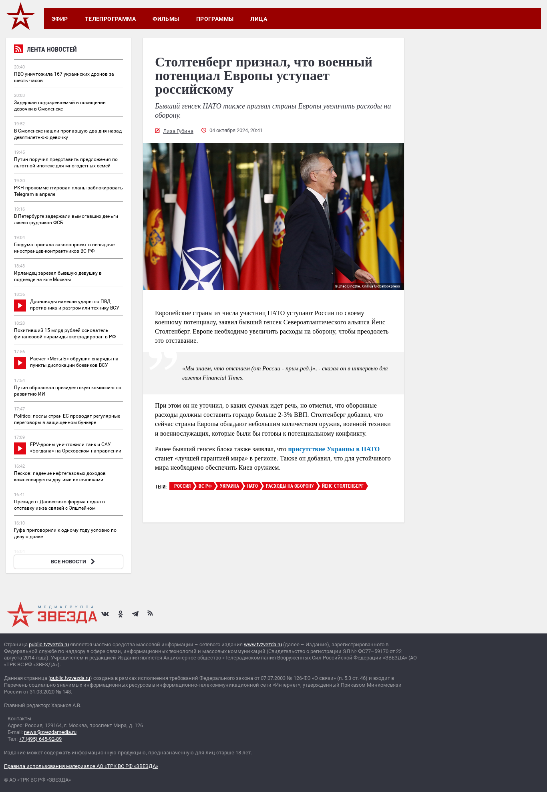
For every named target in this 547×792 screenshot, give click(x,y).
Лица (258, 19)
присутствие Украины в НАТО (334, 449)
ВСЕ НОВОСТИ (74, 562)
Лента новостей (45, 50)
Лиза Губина (178, 131)
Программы (215, 19)
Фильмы (166, 19)
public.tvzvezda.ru (49, 644)
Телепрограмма (110, 19)
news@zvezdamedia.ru (50, 732)
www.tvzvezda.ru (263, 644)
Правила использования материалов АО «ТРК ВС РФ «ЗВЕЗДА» (81, 766)
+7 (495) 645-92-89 (40, 739)
